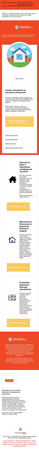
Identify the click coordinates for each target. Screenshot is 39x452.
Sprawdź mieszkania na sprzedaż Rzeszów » (18, 121)
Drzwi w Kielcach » (9, 444)
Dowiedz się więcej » (18, 206)
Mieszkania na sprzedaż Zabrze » (24, 445)
